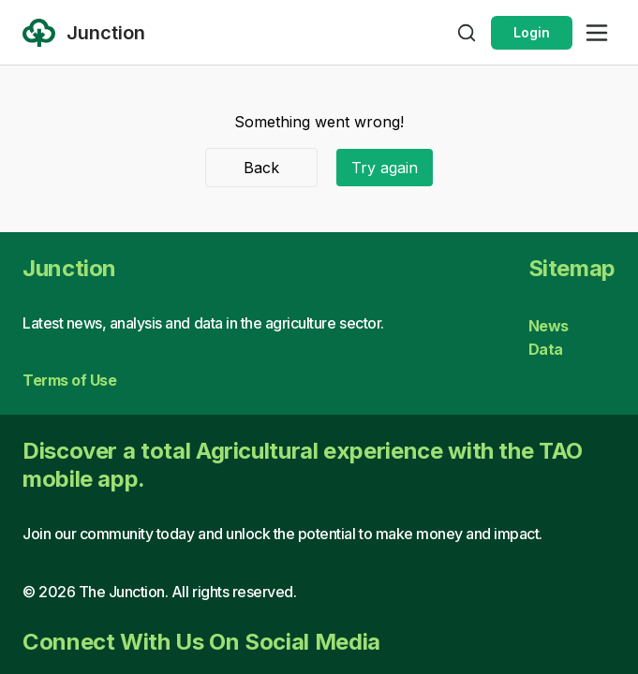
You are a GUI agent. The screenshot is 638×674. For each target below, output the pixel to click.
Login (531, 32)
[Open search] (466, 32)
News (548, 325)
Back (261, 167)
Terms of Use (69, 380)
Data (545, 349)
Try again (384, 167)
